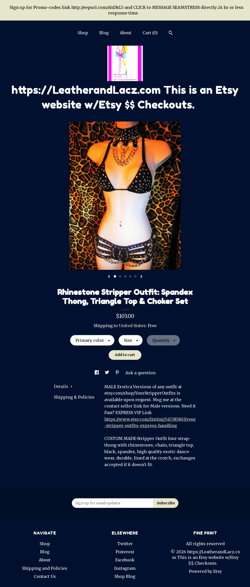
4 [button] (130, 276)
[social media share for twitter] (107, 372)
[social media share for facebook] (97, 372)
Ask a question (140, 372)
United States (132, 325)
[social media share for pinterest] (117, 372)
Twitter (125, 543)
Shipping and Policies (44, 568)
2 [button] (120, 276)
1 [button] (115, 276)
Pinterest (124, 551)
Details (63, 386)
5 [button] (135, 276)
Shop (83, 32)
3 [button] (125, 276)
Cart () (150, 32)
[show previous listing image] (109, 277)
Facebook (125, 559)
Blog (104, 32)
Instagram (125, 568)
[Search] (171, 33)
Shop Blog (124, 576)
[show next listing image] (141, 277)
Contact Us (45, 576)
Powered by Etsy (205, 571)
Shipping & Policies (74, 397)
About (125, 32)
